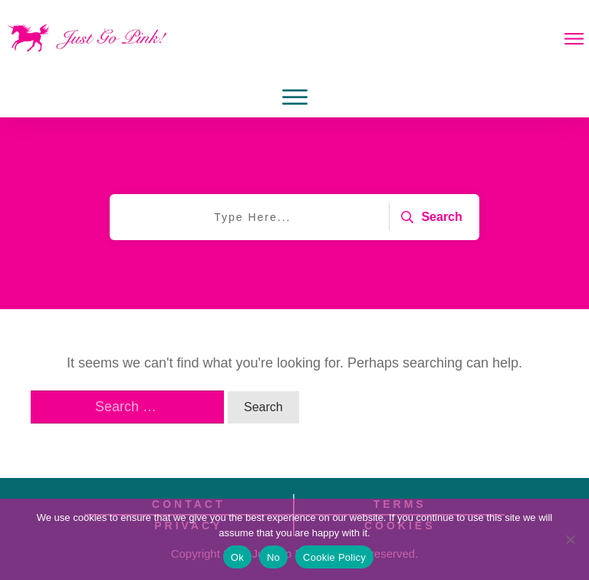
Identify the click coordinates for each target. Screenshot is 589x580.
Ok (237, 557)
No (273, 557)
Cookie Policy (334, 557)
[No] (569, 539)
